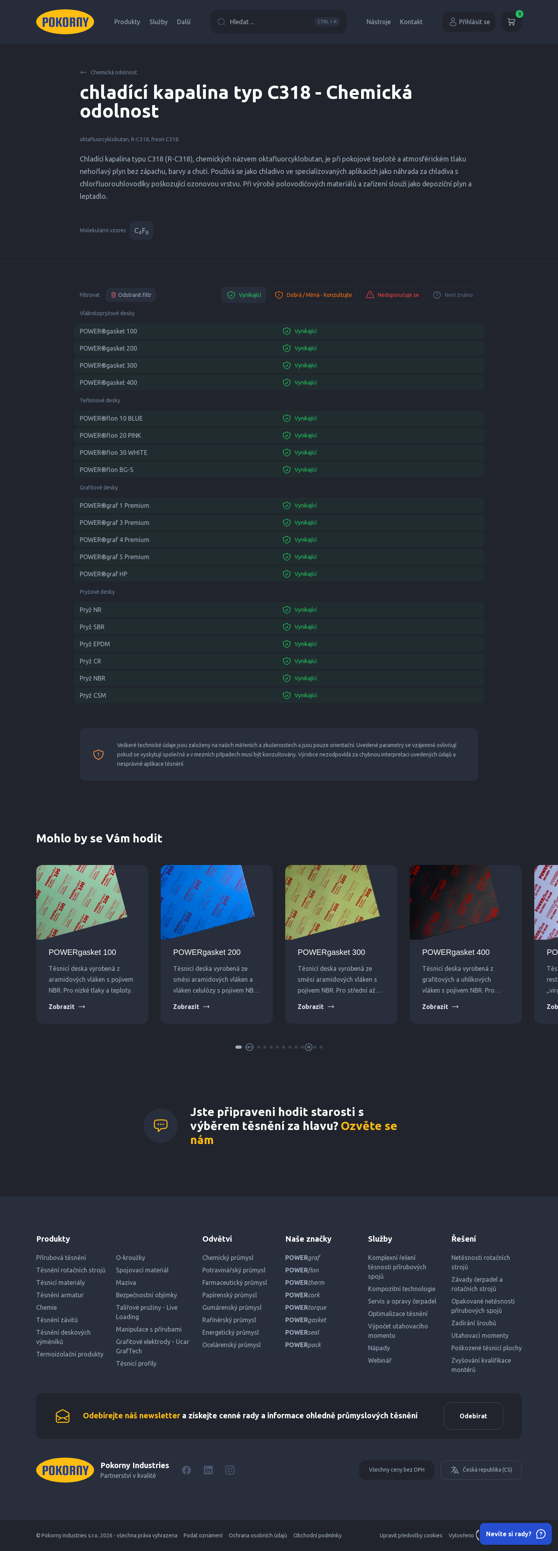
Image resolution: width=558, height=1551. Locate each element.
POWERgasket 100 (82, 952)
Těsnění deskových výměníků (63, 1337)
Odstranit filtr (131, 295)
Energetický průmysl (230, 1332)
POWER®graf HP (103, 573)
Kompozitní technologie (401, 1288)
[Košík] (512, 22)
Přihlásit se (469, 21)
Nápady (379, 1347)
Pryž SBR (92, 626)
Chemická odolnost (108, 72)
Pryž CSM (93, 695)
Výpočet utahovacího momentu (398, 1331)
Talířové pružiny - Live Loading (146, 1312)
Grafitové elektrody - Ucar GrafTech (152, 1346)
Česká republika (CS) (481, 1470)
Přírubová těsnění (61, 1257)
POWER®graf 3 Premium (114, 522)
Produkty (127, 21)
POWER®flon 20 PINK (110, 435)
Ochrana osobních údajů (258, 1535)
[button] (238, 1047)
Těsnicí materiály (60, 1282)
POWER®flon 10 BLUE (111, 418)
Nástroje (379, 21)
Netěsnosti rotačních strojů (480, 1262)
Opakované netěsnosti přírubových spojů (483, 1306)
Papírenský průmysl (229, 1294)
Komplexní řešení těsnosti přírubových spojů (397, 1267)
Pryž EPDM (95, 643)
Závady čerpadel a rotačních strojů (477, 1284)
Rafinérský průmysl (229, 1319)
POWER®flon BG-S (106, 469)
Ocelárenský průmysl (231, 1344)
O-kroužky (130, 1257)
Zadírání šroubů (473, 1322)
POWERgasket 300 (331, 952)
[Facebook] (186, 1470)
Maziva (126, 1282)
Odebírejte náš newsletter (131, 1415)
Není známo (452, 295)
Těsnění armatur (60, 1294)
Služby (158, 21)
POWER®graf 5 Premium (114, 556)
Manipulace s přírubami (149, 1329)
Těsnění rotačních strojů (70, 1270)
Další (184, 21)
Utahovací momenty (480, 1335)
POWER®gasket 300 (108, 365)
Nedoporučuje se (392, 295)
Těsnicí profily (136, 1363)
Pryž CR (90, 661)
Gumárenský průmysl (231, 1307)
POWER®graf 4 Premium (114, 539)
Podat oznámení (203, 1535)
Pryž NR (91, 609)
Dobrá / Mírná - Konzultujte (313, 295)
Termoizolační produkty (70, 1354)
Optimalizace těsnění (398, 1313)
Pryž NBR (92, 678)
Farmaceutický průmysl (234, 1282)
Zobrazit (67, 1007)
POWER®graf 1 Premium (114, 505)
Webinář (379, 1360)
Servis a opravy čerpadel (402, 1301)
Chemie (46, 1307)
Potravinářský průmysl (233, 1270)
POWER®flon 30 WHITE (113, 452)
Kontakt (411, 21)
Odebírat (473, 1415)
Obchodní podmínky (317, 1535)
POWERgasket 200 (206, 952)
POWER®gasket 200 (108, 348)
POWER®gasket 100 (108, 331)
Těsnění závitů (57, 1319)
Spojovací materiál (142, 1270)
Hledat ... (279, 21)
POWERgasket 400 (456, 952)
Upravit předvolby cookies (411, 1535)
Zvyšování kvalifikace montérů (481, 1365)
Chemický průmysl (227, 1257)
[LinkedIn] (208, 1470)
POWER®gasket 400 (108, 382)
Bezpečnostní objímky (146, 1294)
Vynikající (243, 295)
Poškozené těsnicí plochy (486, 1347)
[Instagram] (230, 1470)
